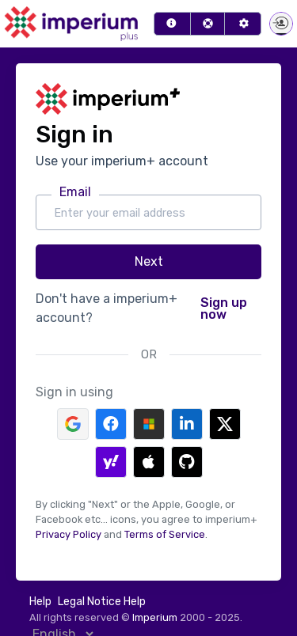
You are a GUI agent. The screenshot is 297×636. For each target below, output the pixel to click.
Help (40, 601)
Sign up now (223, 308)
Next (149, 261)
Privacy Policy (68, 534)
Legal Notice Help (102, 601)
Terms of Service (164, 534)
